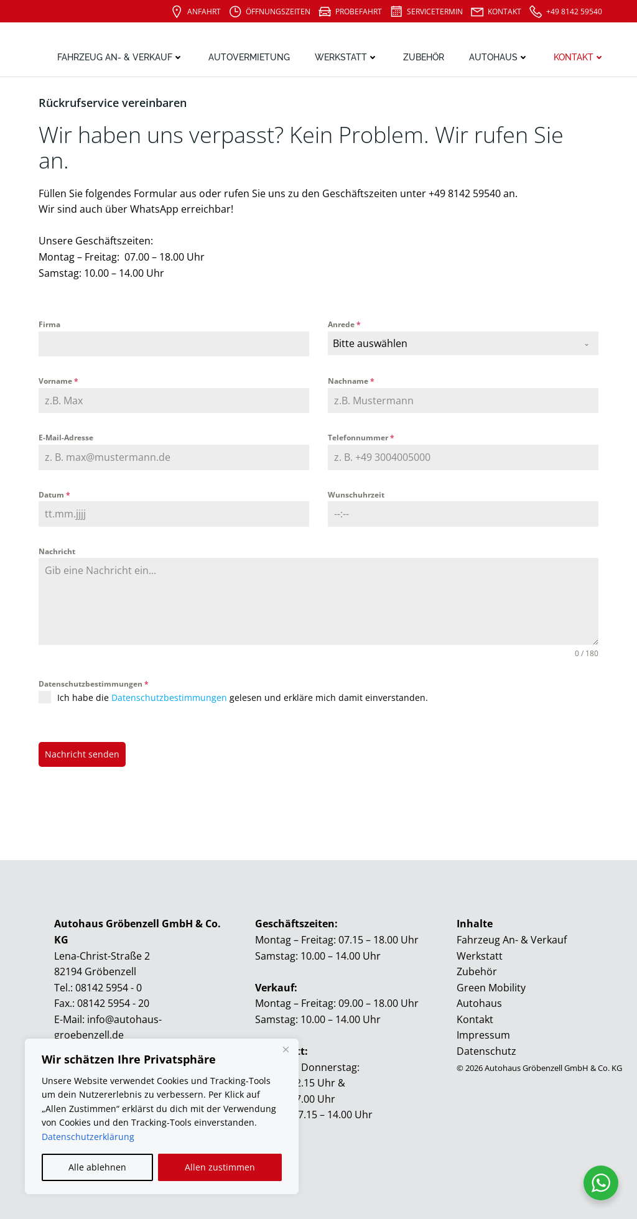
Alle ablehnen (97, 1167)
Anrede (344, 324)
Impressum (483, 1035)
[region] (162, 1116)
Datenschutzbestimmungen (94, 684)
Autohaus (499, 57)
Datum (54, 494)
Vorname (58, 381)
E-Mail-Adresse (66, 437)
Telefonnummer (361, 437)
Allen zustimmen (220, 1167)
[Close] (285, 1049)
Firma (49, 324)
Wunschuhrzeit (356, 494)
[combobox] (463, 343)
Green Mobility (491, 987)
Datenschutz (486, 1051)
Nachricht (57, 551)
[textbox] (451, 343)
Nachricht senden (82, 754)
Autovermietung (249, 57)
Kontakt (579, 57)
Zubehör (423, 57)
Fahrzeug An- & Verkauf (120, 57)
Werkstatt (346, 57)
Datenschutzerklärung (88, 1137)
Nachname (351, 381)
